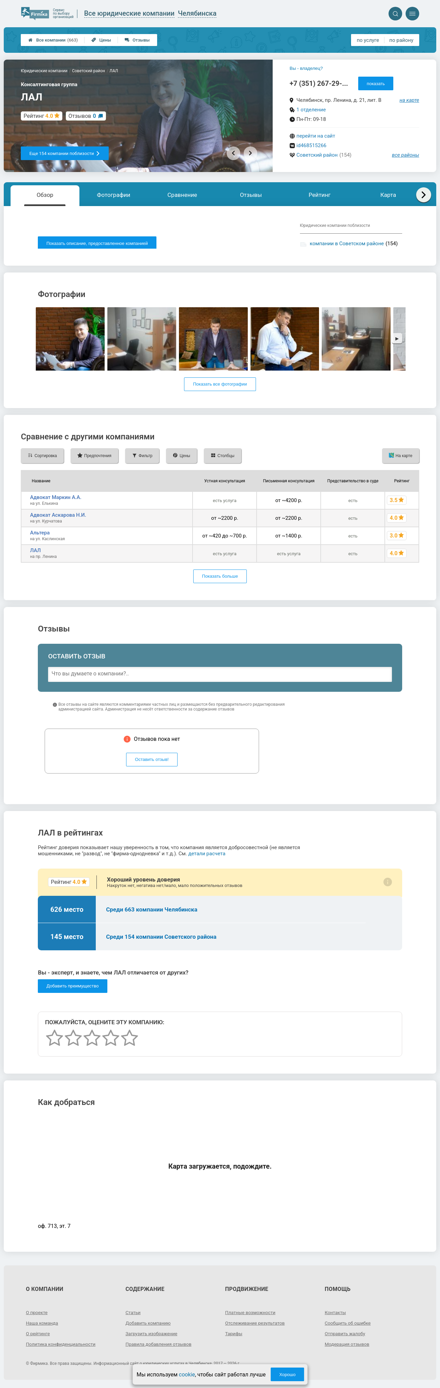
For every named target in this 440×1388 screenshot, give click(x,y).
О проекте (37, 1313)
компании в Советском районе (347, 243)
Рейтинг (319, 194)
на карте (409, 100)
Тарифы (234, 1335)
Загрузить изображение (152, 1335)
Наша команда (42, 1324)
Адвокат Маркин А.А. (55, 499)
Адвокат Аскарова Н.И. (58, 516)
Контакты (336, 1313)
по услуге (368, 40)
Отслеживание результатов (256, 1324)
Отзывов (82, 116)
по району (401, 40)
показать (376, 83)
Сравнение (182, 194)
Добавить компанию (148, 1324)
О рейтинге (38, 1335)
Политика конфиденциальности (62, 1345)
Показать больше (220, 577)
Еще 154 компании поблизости (64, 153)
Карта (388, 194)
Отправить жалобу (346, 1335)
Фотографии (113, 194)
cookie (187, 1374)
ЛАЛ (35, 552)
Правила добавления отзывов (159, 1345)
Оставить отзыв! (152, 761)
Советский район (317, 155)
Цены (101, 40)
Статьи (133, 1313)
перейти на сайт (316, 136)
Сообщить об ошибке (348, 1324)
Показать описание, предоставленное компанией (97, 243)
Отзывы (137, 40)
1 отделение (311, 110)
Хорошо (287, 1374)
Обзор (44, 194)
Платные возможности (251, 1313)
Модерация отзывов (348, 1345)
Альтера (40, 534)
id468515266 (312, 145)
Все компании (53, 40)
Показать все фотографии (220, 385)
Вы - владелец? (306, 68)
